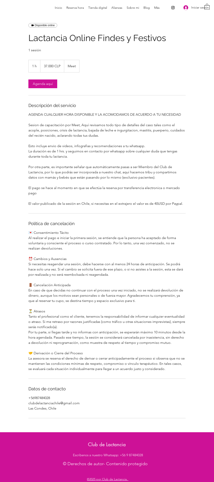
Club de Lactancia (107, 444)
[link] (42, 83)
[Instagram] (173, 7)
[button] (207, 6)
